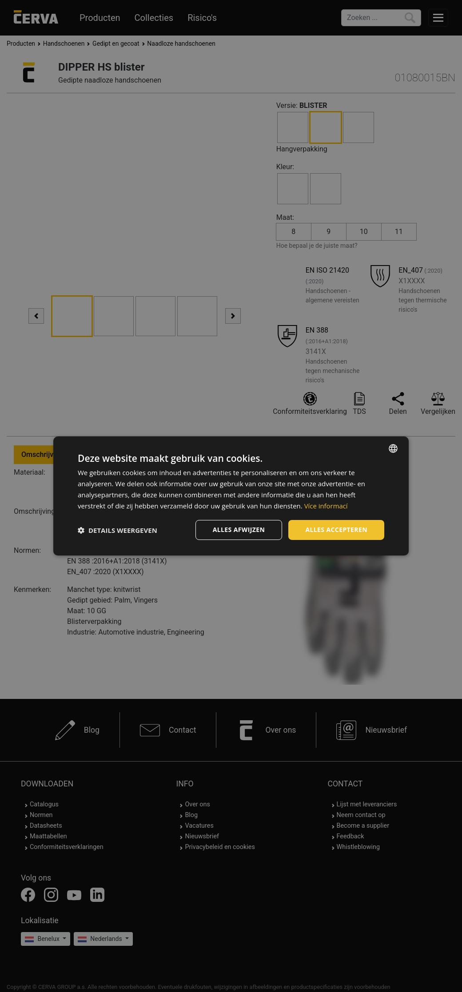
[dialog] (231, 496)
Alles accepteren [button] (336, 529)
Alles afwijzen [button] (239, 529)
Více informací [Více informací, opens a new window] (326, 505)
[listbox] (393, 448)
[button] (117, 530)
